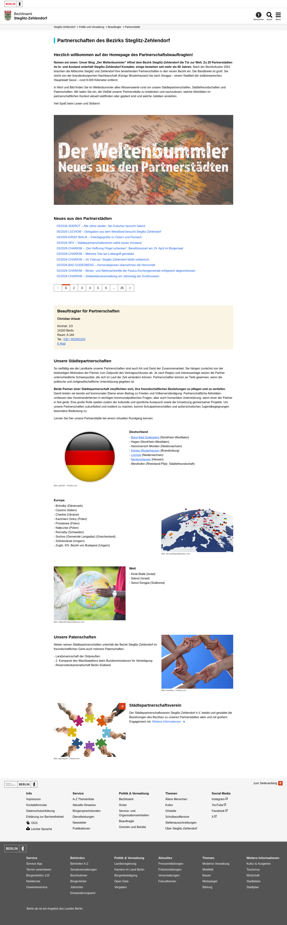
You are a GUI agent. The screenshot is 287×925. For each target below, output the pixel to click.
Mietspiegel (209, 881)
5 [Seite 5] (98, 288)
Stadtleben (254, 881)
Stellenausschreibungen (181, 822)
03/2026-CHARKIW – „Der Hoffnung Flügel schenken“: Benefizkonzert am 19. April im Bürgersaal (120, 248)
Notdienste (33, 881)
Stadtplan (253, 887)
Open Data (121, 881)
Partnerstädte (132, 26)
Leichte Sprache (39, 829)
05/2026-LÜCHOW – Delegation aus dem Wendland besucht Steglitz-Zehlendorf (109, 231)
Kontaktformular (36, 805)
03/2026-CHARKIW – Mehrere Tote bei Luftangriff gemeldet (95, 253)
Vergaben (120, 887)
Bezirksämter (78, 875)
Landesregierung (125, 863)
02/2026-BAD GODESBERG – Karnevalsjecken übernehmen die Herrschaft (106, 265)
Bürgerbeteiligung (125, 875)
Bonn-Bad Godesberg (145, 437)
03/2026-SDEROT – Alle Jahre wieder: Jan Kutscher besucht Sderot (101, 226)
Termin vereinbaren (38, 869)
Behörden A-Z (79, 863)
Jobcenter (76, 887)
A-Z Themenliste (83, 799)
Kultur (169, 805)
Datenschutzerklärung (40, 810)
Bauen (206, 875)
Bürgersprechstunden (87, 810)
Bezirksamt (126, 799)
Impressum (33, 799)
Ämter (123, 805)
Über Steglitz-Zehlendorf (181, 828)
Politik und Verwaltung (91, 26)
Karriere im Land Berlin (129, 869)
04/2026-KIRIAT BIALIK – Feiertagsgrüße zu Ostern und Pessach (99, 237)
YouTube (217, 805)
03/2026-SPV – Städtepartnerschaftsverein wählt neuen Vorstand (99, 242)
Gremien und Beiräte (132, 827)
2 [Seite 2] (74, 288)
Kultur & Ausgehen (259, 863)
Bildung (207, 887)
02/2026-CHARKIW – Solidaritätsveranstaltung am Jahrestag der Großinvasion (108, 276)
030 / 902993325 (74, 339)
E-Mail (61, 343)
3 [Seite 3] (82, 288)
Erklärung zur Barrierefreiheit (45, 816)
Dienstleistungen (83, 816)
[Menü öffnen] (278, 16)
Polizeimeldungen (169, 869)
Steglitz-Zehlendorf (64, 26)
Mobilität (207, 869)
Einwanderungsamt (82, 893)
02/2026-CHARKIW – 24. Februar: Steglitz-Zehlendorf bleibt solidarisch (103, 259)
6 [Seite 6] (106, 288)
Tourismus (253, 869)
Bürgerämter (78, 881)
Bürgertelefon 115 (37, 875)
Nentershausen (141, 459)
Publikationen (81, 828)
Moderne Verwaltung (215, 863)
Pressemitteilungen (170, 863)
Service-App (34, 863)
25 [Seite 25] (122, 288)
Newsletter (80, 822)
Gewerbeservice (36, 887)
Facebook (218, 810)
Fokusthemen (167, 881)
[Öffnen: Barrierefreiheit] (258, 16)
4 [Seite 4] (90, 288)
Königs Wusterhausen (145, 450)
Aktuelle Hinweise (84, 805)
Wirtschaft (253, 875)
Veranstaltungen (169, 875)
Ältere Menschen (176, 799)
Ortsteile (170, 810)
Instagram (218, 799)
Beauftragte (114, 26)
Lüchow (136, 455)
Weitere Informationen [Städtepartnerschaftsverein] (167, 721)
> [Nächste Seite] (130, 288)
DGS (32, 823)
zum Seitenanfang (265, 783)
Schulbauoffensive (177, 816)
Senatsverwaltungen (83, 869)
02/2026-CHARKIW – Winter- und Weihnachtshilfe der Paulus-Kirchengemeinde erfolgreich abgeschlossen (126, 270)
